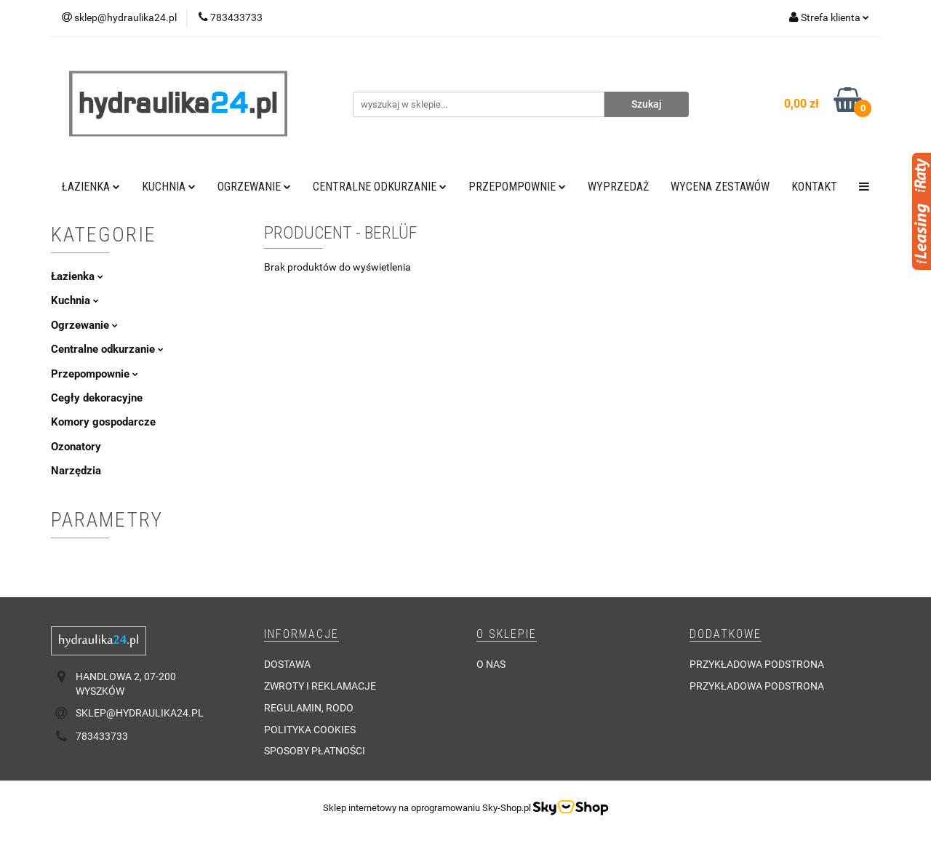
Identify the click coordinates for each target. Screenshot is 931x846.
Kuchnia (169, 186)
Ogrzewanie (254, 186)
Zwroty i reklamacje (320, 686)
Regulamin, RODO (308, 708)
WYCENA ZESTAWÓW (720, 186)
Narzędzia (76, 470)
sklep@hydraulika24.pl (140, 713)
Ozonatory (76, 446)
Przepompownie (517, 186)
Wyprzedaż (618, 186)
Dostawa (287, 664)
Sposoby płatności (314, 751)
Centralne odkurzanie (380, 186)
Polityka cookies (310, 729)
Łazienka (91, 186)
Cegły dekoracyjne (97, 397)
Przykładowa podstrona (757, 664)
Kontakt (814, 186)
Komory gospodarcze (103, 421)
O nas (491, 664)
